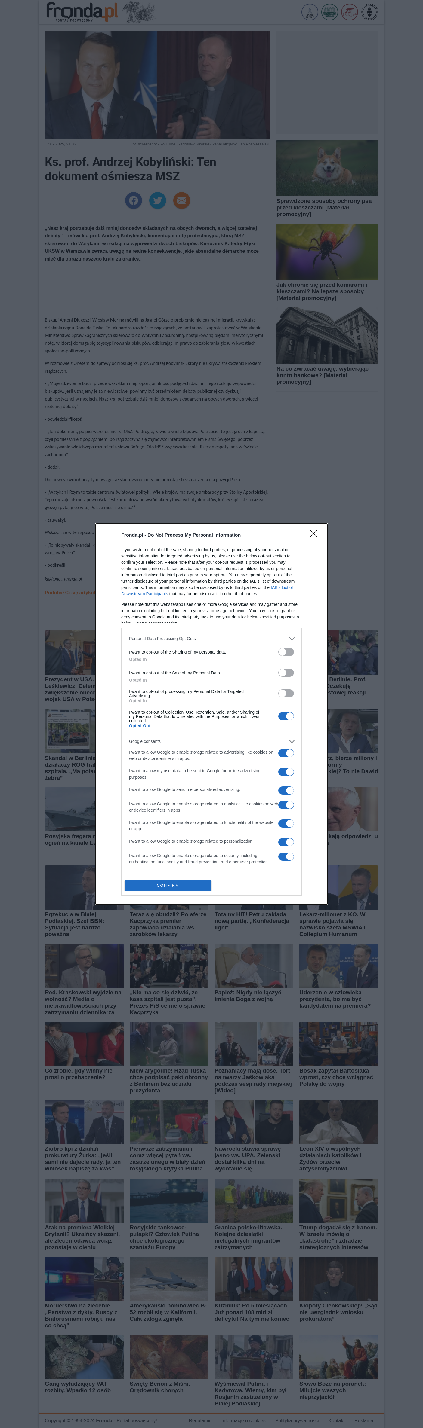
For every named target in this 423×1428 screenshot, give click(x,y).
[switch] (286, 652)
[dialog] (211, 714)
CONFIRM (168, 885)
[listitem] (211, 639)
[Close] (315, 535)
